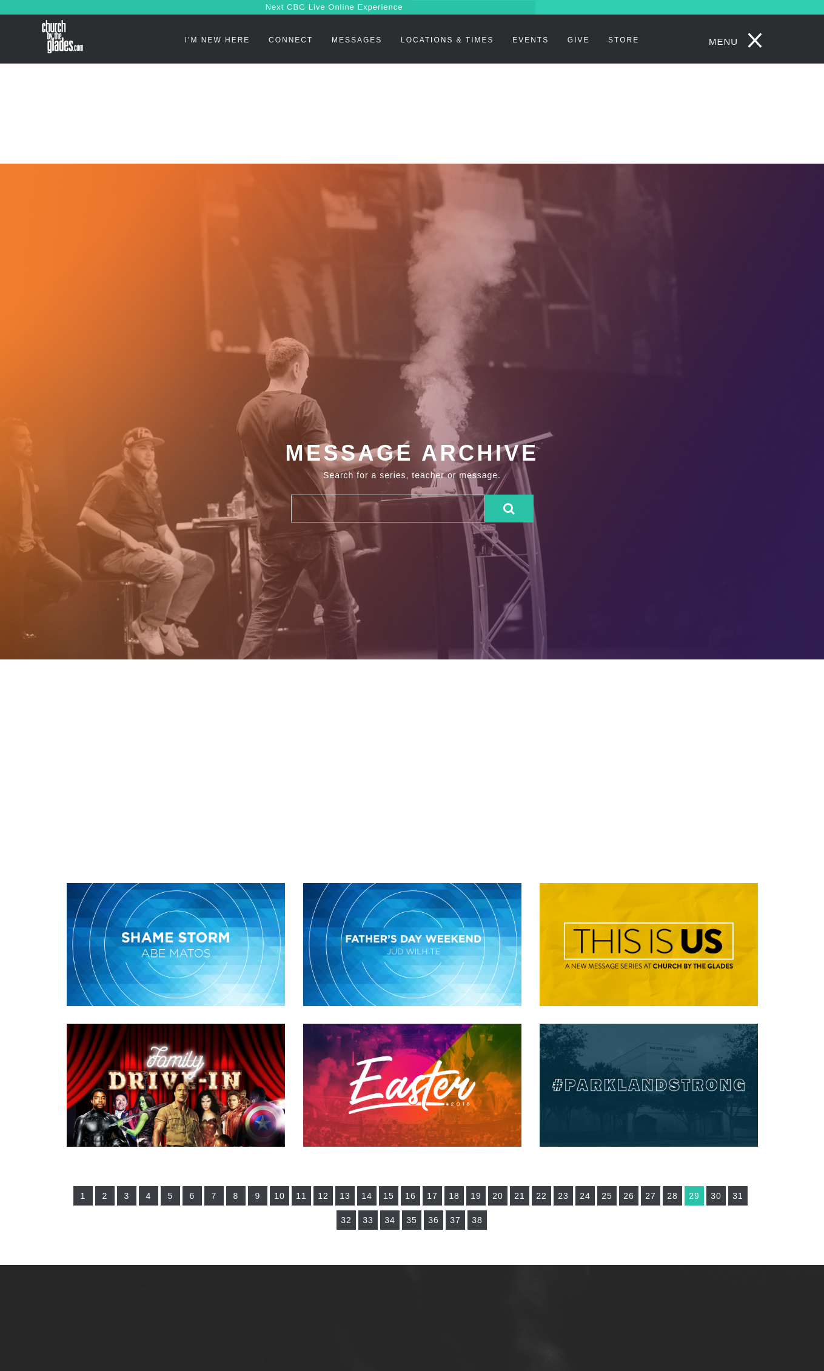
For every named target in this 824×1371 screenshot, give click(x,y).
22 (541, 1196)
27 (650, 1196)
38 (477, 1220)
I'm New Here (217, 40)
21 (519, 1196)
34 (389, 1220)
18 (454, 1196)
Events (530, 40)
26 (628, 1196)
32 (346, 1220)
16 (410, 1196)
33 (368, 1220)
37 (455, 1220)
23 (563, 1196)
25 (606, 1196)
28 (672, 1196)
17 (432, 1196)
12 (323, 1196)
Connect (291, 40)
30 (716, 1196)
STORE (623, 40)
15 (388, 1196)
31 (737, 1196)
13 (345, 1196)
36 (433, 1220)
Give (579, 40)
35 (411, 1220)
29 (694, 1196)
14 (366, 1196)
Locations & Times (447, 40)
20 (497, 1196)
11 (301, 1196)
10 (279, 1196)
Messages (357, 40)
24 (585, 1196)
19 (476, 1196)
